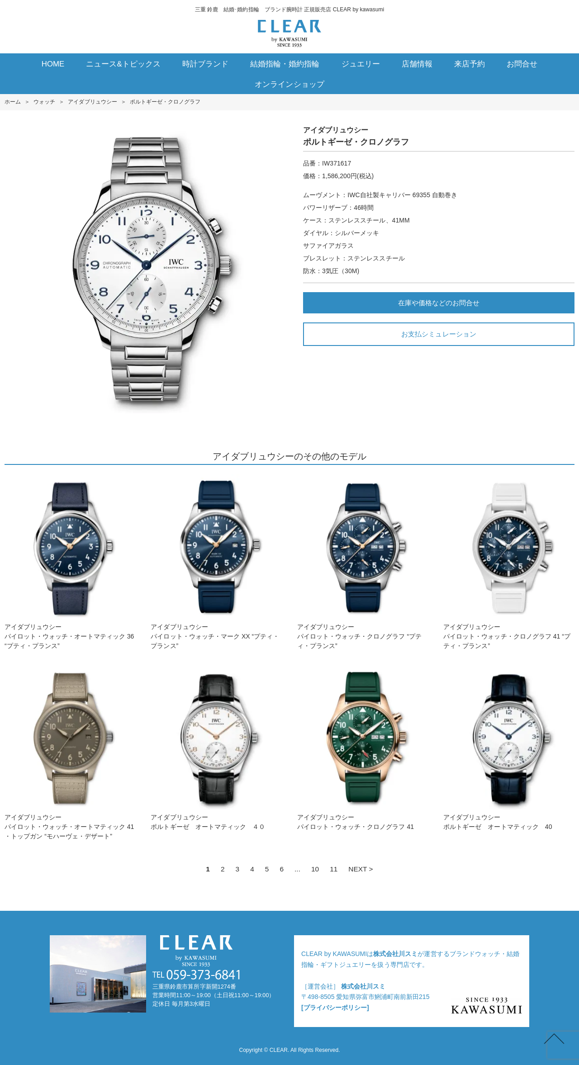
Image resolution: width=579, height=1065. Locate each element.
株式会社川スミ (395, 953)
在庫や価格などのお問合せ (438, 303)
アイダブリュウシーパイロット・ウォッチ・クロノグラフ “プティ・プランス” (362, 561)
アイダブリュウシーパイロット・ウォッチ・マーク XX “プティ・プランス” (216, 561)
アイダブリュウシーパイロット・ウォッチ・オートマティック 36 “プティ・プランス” (70, 561)
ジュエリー (361, 64)
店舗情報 (417, 64)
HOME (53, 64)
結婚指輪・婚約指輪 (284, 64)
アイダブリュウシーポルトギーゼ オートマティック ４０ (216, 747)
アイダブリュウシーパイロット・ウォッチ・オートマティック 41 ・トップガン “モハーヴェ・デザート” (70, 752)
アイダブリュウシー (92, 102)
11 (333, 869)
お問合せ (522, 64)
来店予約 (469, 64)
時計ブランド (205, 64)
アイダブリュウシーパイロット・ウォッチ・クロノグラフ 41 (362, 747)
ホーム (13, 102)
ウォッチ (44, 102)
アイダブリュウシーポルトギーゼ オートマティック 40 (508, 747)
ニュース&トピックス (123, 64)
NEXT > (360, 869)
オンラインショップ (289, 84)
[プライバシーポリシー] (335, 1007)
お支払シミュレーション (438, 334)
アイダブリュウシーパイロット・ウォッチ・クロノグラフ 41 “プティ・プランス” (508, 561)
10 (315, 869)
